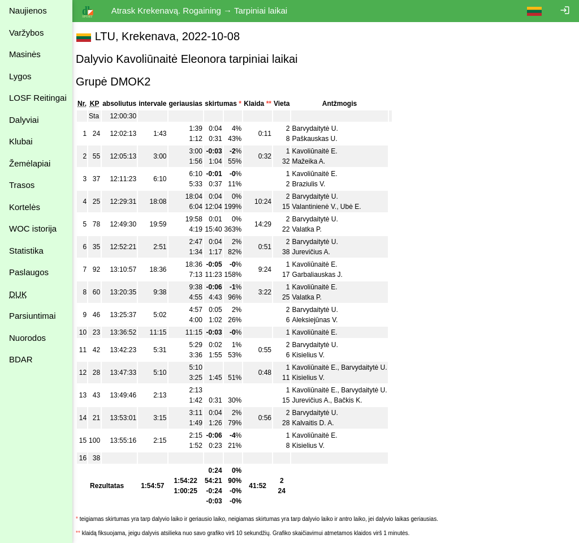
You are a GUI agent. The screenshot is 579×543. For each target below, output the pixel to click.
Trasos (21, 185)
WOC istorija (33, 228)
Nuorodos (27, 338)
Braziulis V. (314, 184)
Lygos (20, 76)
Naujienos (28, 10)
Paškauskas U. (320, 139)
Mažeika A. (314, 161)
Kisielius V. (313, 355)
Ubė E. (356, 207)
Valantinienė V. (319, 207)
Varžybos (26, 32)
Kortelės (24, 207)
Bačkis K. (353, 400)
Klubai (21, 141)
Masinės (25, 54)
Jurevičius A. (316, 252)
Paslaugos (29, 272)
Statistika (26, 250)
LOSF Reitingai (38, 97)
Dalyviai (24, 120)
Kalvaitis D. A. (318, 423)
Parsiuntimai (32, 315)
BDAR (21, 359)
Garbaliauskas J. (322, 275)
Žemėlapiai (29, 163)
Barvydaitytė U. (320, 128)
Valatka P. (312, 229)
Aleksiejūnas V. (320, 320)
